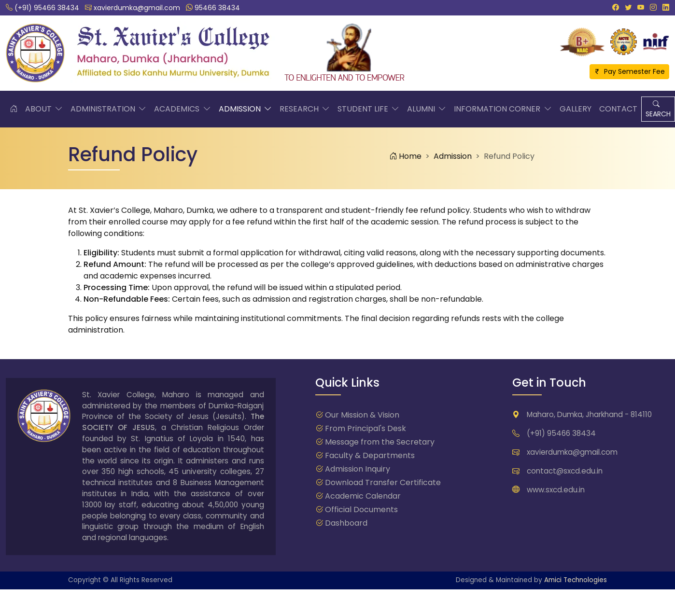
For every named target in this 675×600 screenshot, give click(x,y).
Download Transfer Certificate (383, 482)
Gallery (575, 108)
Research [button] (305, 109)
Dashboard (346, 523)
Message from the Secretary (380, 441)
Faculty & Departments (370, 455)
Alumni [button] (426, 109)
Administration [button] (108, 109)
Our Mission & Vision (362, 414)
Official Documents (361, 509)
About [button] (44, 109)
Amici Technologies (575, 580)
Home (405, 156)
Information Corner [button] (502, 109)
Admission (453, 156)
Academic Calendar (363, 496)
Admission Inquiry (357, 468)
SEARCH (658, 109)
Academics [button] (182, 109)
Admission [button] (245, 109)
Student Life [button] (368, 109)
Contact (618, 108)
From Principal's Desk (365, 428)
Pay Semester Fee (629, 71)
